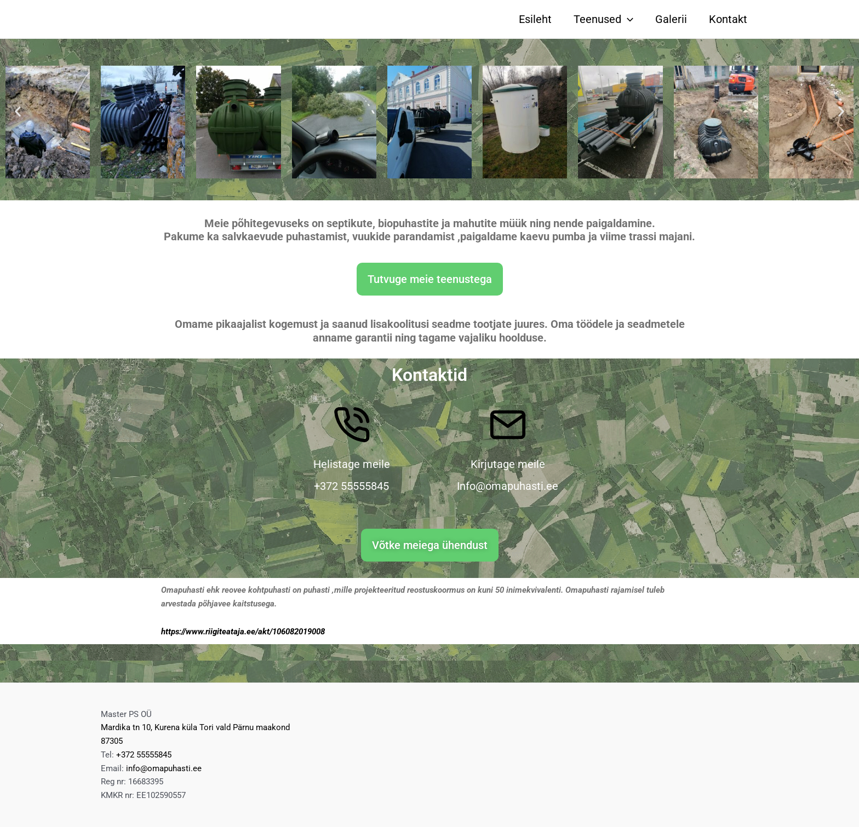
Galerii (671, 19)
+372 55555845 (143, 755)
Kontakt (728, 19)
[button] (18, 111)
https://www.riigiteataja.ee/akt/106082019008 (243, 632)
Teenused (603, 19)
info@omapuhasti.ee (164, 768)
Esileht (535, 19)
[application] (627, 19)
